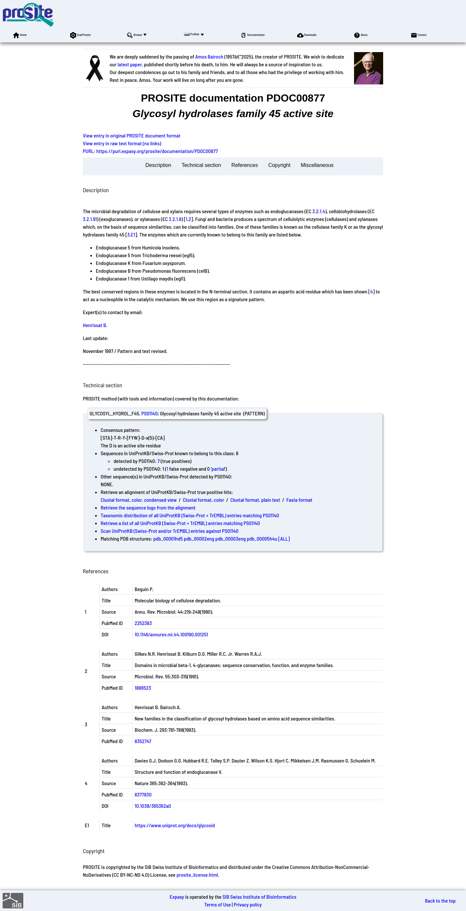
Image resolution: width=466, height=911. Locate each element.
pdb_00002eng (199, 538)
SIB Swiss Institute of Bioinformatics (259, 897)
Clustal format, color (203, 500)
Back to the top (440, 900)
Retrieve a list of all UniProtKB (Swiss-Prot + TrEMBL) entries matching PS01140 (180, 523)
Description (158, 165)
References (244, 165)
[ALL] (284, 538)
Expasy (177, 897)
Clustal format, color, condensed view (139, 500)
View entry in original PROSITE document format (131, 135)
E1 (133, 234)
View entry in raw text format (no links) (122, 143)
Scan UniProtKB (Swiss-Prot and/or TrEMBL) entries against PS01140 (170, 531)
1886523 (143, 688)
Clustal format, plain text (255, 500)
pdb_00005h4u (262, 538)
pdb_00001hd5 (168, 538)
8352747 (143, 741)
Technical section (201, 165)
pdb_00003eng (230, 538)
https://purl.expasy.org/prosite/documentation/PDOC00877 (157, 151)
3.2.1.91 (90, 219)
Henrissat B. (95, 325)
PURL (88, 151)
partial (218, 469)
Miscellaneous (317, 165)
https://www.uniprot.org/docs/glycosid (175, 825)
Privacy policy (248, 904)
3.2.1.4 (318, 211)
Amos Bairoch (209, 56)
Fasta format (299, 500)
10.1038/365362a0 (153, 806)
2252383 (143, 623)
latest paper (129, 64)
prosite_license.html (197, 875)
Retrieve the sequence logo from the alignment (148, 507)
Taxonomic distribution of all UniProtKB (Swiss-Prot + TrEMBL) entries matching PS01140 (190, 515)
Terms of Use (217, 904)
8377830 (143, 794)
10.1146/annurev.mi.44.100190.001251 (171, 634)
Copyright (279, 165)
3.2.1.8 (175, 219)
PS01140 (149, 413)
